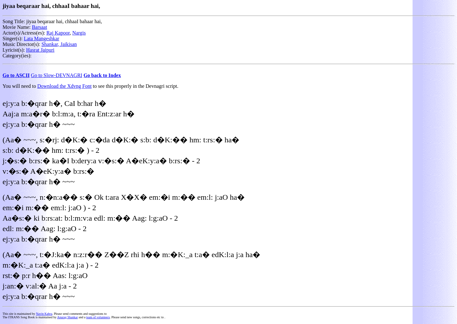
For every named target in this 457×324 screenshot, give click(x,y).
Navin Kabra (44, 313)
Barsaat (39, 27)
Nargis (79, 33)
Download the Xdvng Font (64, 86)
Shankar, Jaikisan (59, 44)
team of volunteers (98, 317)
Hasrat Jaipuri (40, 50)
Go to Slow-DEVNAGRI (56, 75)
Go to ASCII (16, 75)
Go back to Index (102, 75)
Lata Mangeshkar (41, 38)
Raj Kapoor (58, 33)
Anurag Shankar (67, 317)
